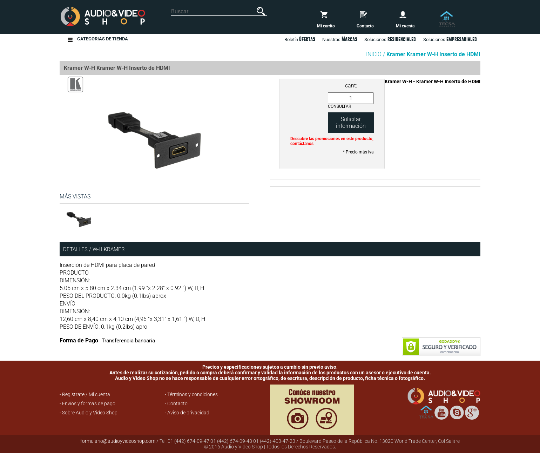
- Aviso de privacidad (187, 412)
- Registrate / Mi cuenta (85, 394)
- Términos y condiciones (191, 394)
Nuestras (339, 39)
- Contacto (176, 403)
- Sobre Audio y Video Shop (88, 412)
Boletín (299, 39)
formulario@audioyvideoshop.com (117, 441)
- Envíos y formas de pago (87, 403)
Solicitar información (351, 122)
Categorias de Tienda (102, 40)
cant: (351, 85)
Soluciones (450, 39)
